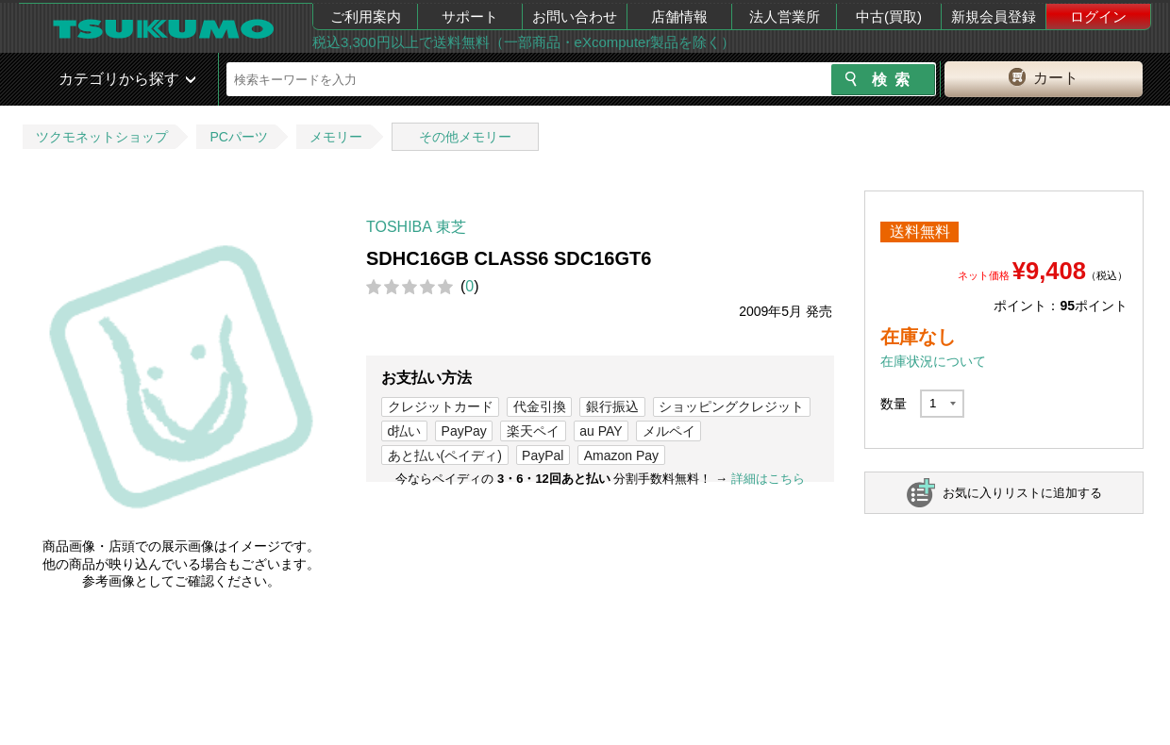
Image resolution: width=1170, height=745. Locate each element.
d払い (405, 431)
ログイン (1098, 16)
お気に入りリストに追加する (1022, 493)
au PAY (600, 431)
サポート (470, 16)
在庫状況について (933, 361)
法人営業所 (784, 16)
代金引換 (539, 406)
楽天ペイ (533, 431)
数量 (893, 403)
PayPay (464, 431)
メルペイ (669, 431)
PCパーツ (238, 136)
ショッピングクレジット (731, 406)
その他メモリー (465, 136)
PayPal (542, 455)
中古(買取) (889, 16)
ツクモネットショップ (102, 136)
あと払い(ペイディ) (445, 455)
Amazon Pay (621, 455)
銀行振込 (612, 406)
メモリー (335, 136)
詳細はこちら (768, 479)
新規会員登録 (993, 16)
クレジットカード (440, 406)
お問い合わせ (574, 16)
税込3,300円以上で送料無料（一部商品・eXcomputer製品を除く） (523, 42)
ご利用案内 (365, 16)
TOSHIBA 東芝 (416, 227)
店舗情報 (679, 16)
